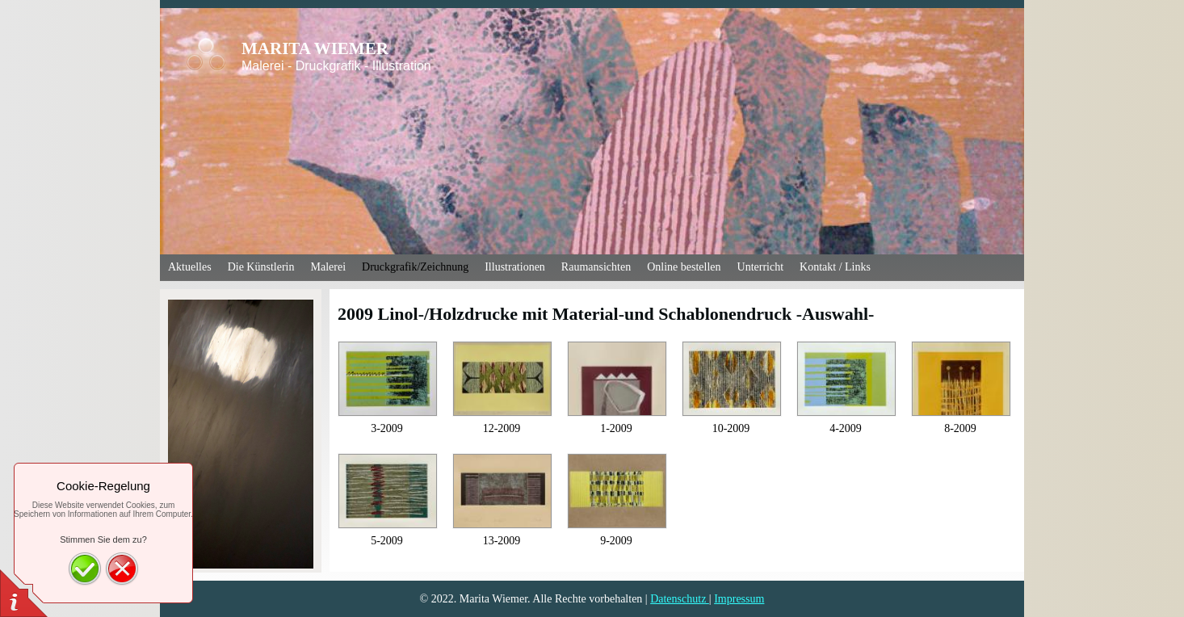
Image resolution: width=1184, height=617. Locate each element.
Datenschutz (679, 599)
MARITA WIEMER (314, 48)
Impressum (739, 599)
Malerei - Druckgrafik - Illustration (336, 66)
